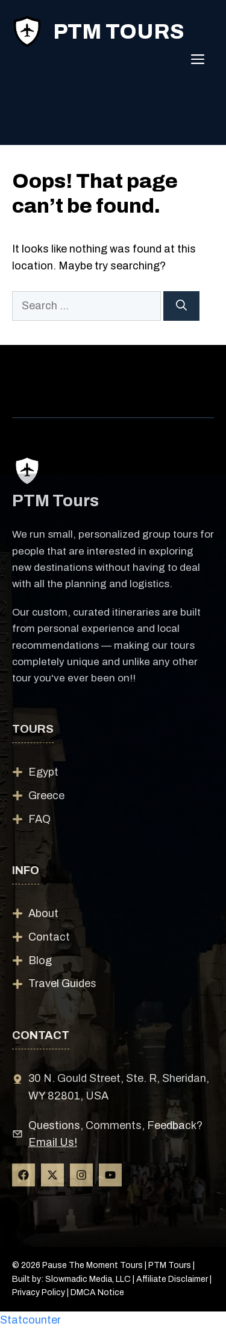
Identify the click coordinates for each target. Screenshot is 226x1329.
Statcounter (30, 1320)
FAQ (39, 819)
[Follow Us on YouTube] (110, 1174)
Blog (40, 960)
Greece (46, 796)
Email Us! (52, 1142)
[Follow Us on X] (52, 1174)
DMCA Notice (97, 1292)
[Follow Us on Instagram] (81, 1174)
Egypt (43, 772)
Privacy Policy (38, 1292)
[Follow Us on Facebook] (23, 1174)
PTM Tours (118, 31)
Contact (49, 937)
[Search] (181, 306)
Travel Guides (62, 983)
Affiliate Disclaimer (172, 1279)
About (43, 913)
